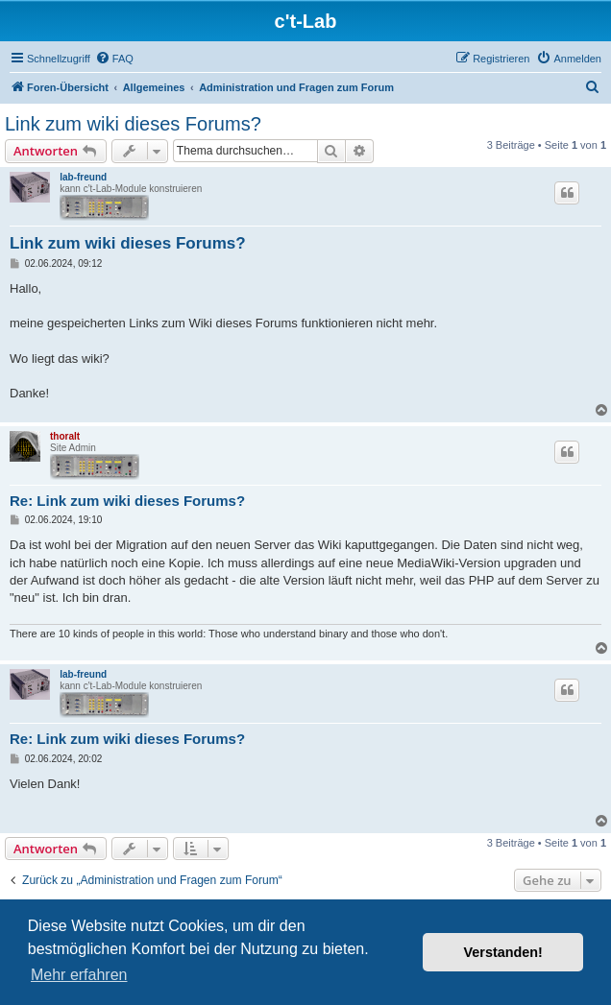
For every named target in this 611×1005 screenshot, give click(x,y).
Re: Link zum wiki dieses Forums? (127, 500)
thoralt (65, 436)
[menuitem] (114, 58)
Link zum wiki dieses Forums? (133, 123)
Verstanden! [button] (503, 952)
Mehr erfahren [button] (79, 975)
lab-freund (83, 177)
